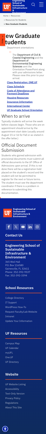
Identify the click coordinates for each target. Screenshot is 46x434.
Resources (15, 15)
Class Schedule (15, 86)
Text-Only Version (15, 393)
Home (5, 15)
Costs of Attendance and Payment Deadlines (21, 92)
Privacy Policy (12, 398)
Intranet (9, 316)
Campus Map (12, 343)
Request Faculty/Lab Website (21, 311)
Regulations (11, 402)
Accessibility (12, 389)
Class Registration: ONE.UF (22, 82)
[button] (5, 429)
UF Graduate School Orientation (25, 110)
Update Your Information (18, 321)
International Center (18, 106)
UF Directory (12, 361)
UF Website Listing (15, 384)
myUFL (9, 352)
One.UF (9, 357)
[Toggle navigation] (41, 4)
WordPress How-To (15, 307)
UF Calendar (12, 348)
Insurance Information (20, 101)
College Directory (14, 297)
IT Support (11, 302)
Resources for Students (16, 20)
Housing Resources (18, 97)
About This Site (13, 407)
